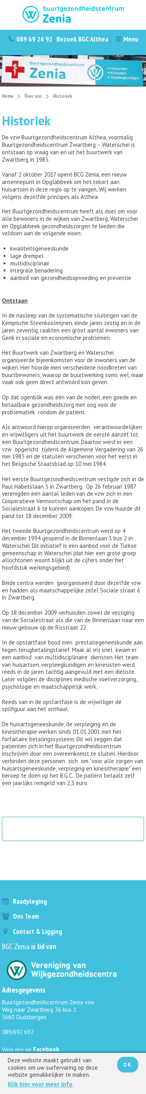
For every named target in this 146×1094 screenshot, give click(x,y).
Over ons (33, 96)
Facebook (46, 1049)
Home (8, 96)
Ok (127, 1064)
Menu (126, 38)
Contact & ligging (32, 931)
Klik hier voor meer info (40, 1084)
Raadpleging (24, 901)
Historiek (62, 96)
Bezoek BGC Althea (82, 38)
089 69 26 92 (30, 38)
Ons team (20, 916)
